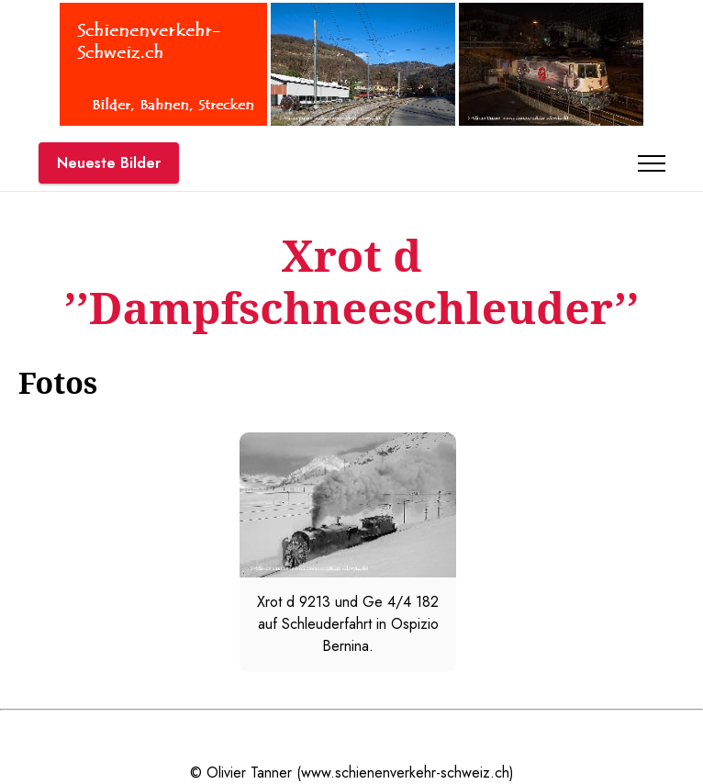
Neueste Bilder (109, 163)
